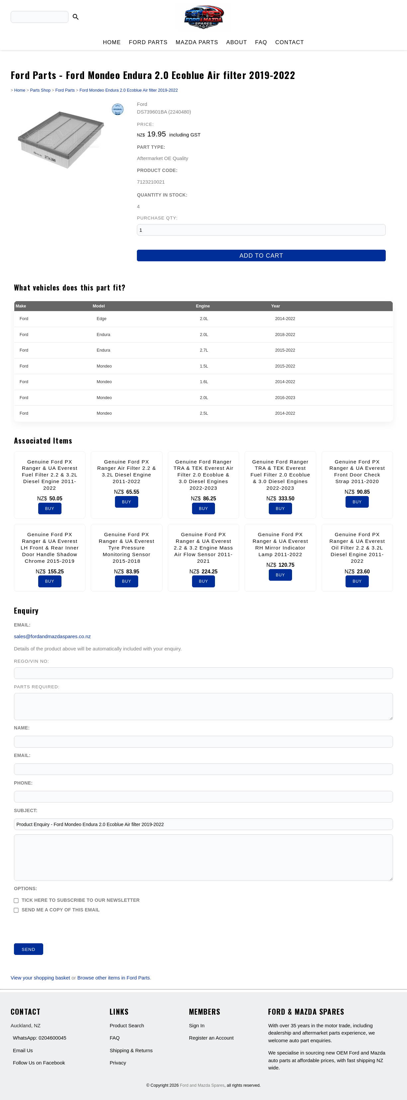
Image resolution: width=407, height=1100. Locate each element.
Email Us (23, 1050)
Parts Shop (40, 90)
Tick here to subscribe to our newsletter (77, 900)
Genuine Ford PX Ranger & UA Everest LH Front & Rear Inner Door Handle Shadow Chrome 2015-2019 (50, 547)
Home (112, 42)
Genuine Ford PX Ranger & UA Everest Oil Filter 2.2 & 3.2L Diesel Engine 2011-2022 (357, 547)
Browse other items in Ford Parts (113, 977)
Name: (22, 727)
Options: (25, 888)
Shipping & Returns (131, 1050)
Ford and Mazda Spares (202, 1085)
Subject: (26, 810)
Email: (22, 625)
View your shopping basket (40, 977)
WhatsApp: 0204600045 (39, 1038)
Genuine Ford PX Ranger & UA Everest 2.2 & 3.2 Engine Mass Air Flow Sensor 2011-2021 (203, 547)
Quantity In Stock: (162, 195)
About (236, 42)
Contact (289, 42)
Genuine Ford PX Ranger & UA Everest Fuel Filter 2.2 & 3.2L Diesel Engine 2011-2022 (50, 475)
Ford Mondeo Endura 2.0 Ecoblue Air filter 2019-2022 (128, 90)
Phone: (23, 783)
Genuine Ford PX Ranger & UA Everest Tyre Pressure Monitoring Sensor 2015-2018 (126, 547)
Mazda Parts (197, 42)
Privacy (118, 1062)
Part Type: (151, 147)
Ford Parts (148, 42)
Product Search (127, 1025)
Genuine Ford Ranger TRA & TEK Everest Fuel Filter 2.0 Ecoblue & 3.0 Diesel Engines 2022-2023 (280, 475)
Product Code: (157, 170)
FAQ (261, 42)
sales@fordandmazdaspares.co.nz (52, 636)
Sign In (197, 1025)
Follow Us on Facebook (39, 1062)
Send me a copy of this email (57, 909)
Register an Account (211, 1038)
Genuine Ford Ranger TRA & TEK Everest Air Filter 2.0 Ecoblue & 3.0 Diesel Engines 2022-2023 (203, 475)
